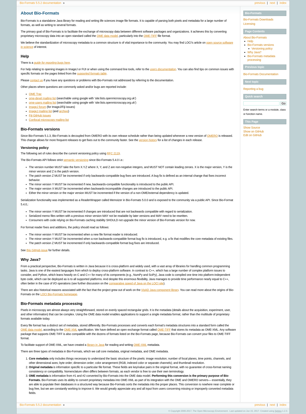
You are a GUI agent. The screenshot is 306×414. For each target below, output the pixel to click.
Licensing (249, 23)
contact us (36, 80)
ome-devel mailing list (42, 98)
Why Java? (254, 52)
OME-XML (70, 329)
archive (63, 111)
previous (260, 3)
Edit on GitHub (252, 135)
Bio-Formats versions (260, 44)
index (283, 3)
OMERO (212, 135)
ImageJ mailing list (40, 111)
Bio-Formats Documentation (260, 74)
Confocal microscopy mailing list (49, 119)
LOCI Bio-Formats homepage (58, 294)
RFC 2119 (113, 153)
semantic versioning (75, 160)
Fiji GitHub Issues (40, 115)
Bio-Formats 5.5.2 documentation (40, 3)
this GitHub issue (37, 250)
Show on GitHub (253, 131)
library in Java (95, 344)
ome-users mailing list (42, 102)
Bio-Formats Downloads (258, 19)
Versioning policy (262, 48)
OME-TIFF (150, 35)
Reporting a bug (253, 88)
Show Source (251, 127)
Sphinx (278, 411)
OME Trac (35, 94)
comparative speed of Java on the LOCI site (136, 283)
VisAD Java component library (159, 290)
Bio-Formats (253, 13)
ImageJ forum (37, 107)
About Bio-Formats (255, 37)
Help (250, 41)
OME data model (107, 35)
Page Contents (255, 31)
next (272, 3)
